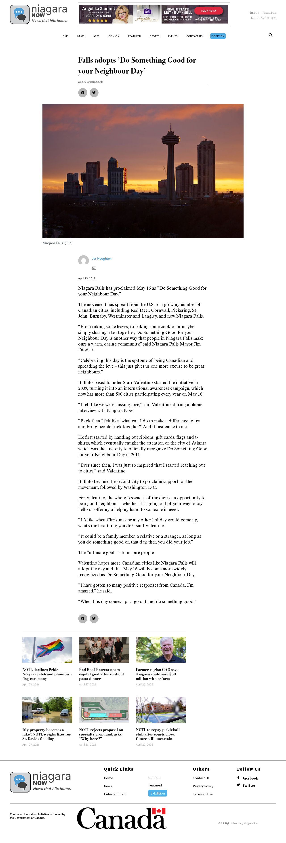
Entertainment (115, 794)
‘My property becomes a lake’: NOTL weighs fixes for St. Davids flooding (46, 734)
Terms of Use (203, 794)
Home (108, 778)
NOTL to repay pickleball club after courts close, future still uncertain (158, 734)
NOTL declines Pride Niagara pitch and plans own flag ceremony (47, 674)
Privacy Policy (203, 786)
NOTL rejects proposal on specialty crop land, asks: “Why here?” (101, 734)
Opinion (154, 777)
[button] (270, 36)
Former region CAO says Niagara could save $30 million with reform (157, 674)
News (108, 786)
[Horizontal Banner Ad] (154, 14)
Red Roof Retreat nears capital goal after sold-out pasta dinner (101, 674)
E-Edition (158, 793)
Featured (155, 785)
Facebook (250, 778)
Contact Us (201, 778)
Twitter (248, 785)
